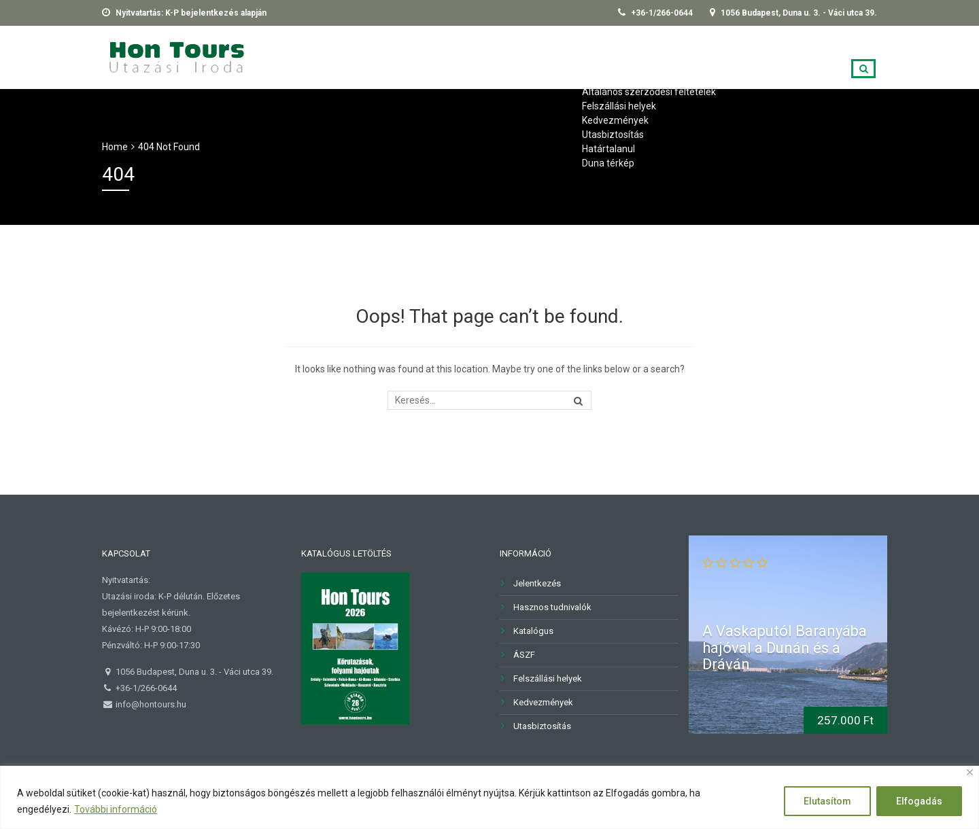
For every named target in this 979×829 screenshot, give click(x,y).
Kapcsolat (656, 55)
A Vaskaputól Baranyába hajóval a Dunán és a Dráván (784, 647)
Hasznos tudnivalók (552, 607)
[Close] (970, 772)
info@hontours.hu (150, 704)
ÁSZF (524, 655)
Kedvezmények (543, 702)
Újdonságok (478, 55)
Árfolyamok (831, 55)
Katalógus (533, 631)
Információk (569, 55)
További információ (115, 809)
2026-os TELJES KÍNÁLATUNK (352, 55)
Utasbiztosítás (542, 726)
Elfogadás (919, 801)
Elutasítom (827, 801)
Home (115, 146)
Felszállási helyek (547, 678)
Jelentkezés (742, 55)
